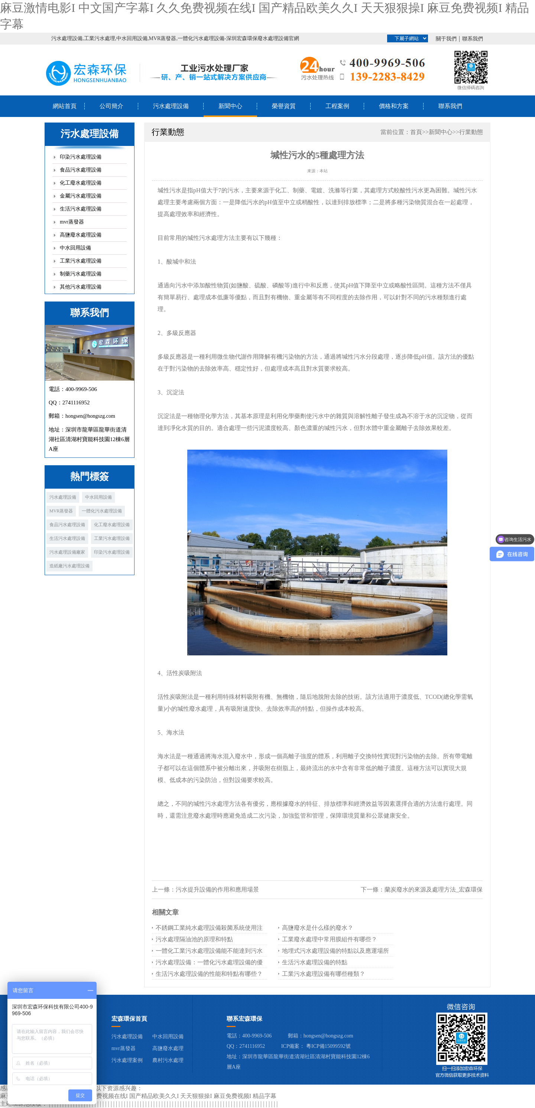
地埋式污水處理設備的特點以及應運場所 (335, 951)
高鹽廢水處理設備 (80, 235)
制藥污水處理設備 (80, 274)
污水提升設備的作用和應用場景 (217, 889)
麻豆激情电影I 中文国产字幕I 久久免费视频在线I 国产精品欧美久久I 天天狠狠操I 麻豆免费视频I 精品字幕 (138, 1096)
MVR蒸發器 (61, 511)
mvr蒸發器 (72, 222)
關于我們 (446, 39)
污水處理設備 (171, 106)
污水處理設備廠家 (67, 552)
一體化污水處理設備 (102, 511)
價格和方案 (394, 106)
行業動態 (471, 132)
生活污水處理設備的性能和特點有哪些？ (209, 974)
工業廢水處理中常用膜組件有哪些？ (329, 939)
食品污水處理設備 (80, 170)
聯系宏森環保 (244, 1019)
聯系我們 (472, 39)
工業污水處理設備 (80, 261)
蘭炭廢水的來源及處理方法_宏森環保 (434, 889)
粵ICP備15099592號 (328, 1046)
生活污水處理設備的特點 (314, 962)
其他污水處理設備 (80, 287)
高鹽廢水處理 (168, 1048)
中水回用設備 (75, 248)
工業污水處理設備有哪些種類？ (323, 974)
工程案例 (337, 106)
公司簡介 (111, 106)
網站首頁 (65, 106)
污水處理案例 (127, 1060)
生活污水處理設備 (80, 209)
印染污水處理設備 (80, 157)
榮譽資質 (284, 106)
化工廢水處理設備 (80, 183)
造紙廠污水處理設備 (69, 565)
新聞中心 (230, 106)
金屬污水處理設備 (80, 196)
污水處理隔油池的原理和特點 (194, 939)
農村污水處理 (168, 1060)
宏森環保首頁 (129, 1019)
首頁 (416, 132)
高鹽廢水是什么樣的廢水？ (317, 928)
